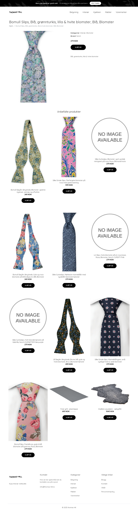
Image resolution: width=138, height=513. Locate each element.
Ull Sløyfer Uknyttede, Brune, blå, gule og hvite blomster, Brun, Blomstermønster (69, 362)
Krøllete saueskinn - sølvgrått (110, 411)
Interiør (86, 13)
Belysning (74, 13)
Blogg (103, 482)
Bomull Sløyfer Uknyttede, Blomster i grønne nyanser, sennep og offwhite (28, 193)
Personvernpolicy (107, 493)
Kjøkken (97, 13)
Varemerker (121, 13)
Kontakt (104, 486)
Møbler (108, 13)
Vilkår (103, 490)
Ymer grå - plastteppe (69, 411)
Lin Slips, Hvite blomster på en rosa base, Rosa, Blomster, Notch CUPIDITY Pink (110, 258)
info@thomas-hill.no (47, 489)
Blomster (89, 35)
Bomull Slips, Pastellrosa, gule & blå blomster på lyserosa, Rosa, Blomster (28, 447)
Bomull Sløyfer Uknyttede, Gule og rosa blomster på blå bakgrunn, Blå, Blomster (28, 277)
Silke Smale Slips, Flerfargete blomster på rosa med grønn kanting (69, 183)
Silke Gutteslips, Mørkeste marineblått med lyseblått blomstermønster (69, 277)
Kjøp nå (78, 49)
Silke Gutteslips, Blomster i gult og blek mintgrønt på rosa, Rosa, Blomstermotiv (110, 162)
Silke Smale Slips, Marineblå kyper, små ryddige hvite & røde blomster (110, 362)
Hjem (11, 28)
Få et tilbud (95, 3)
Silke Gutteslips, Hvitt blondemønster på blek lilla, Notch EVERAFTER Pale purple (28, 343)
